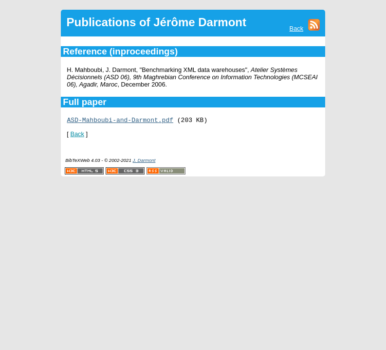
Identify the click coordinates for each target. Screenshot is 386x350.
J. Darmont (143, 161)
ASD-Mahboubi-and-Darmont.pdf (120, 121)
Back (296, 28)
